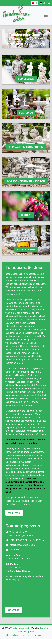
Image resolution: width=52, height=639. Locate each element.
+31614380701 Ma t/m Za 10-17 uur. (27, 540)
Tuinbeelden (26, 78)
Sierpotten (41, 385)
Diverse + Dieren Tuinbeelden (26, 181)
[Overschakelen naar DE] (42, 3)
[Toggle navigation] (46, 15)
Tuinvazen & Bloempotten (26, 147)
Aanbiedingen (26, 249)
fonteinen (22, 356)
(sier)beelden (11, 326)
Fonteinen (26, 112)
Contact (13, 610)
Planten (25, 215)
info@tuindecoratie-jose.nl (22, 545)
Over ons (14, 512)
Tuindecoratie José (19, 628)
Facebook (14, 549)
